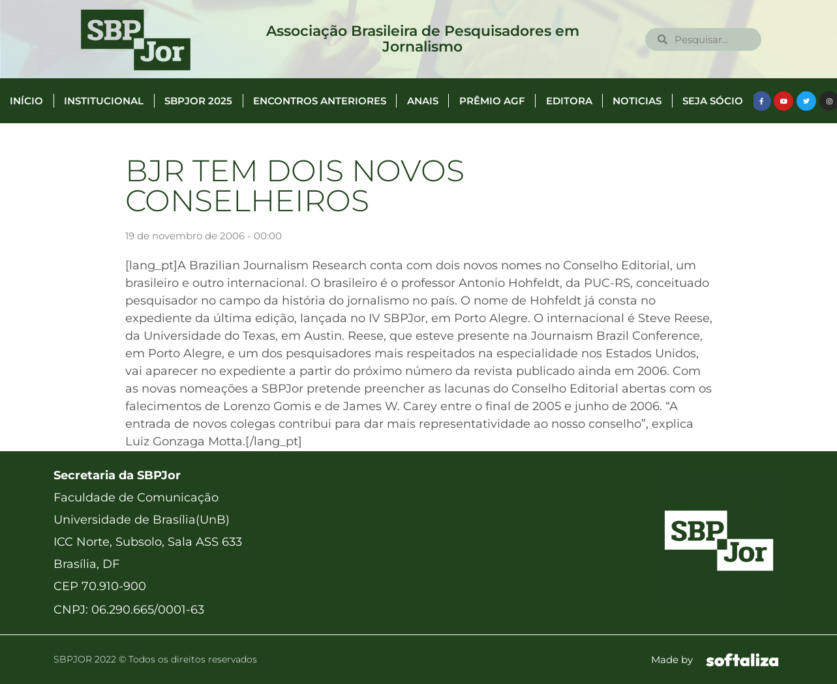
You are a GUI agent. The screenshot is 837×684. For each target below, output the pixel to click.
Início (26, 101)
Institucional (104, 101)
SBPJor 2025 (198, 101)
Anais (422, 101)
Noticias (637, 101)
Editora (569, 101)
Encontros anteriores (319, 101)
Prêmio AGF (492, 101)
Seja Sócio (712, 101)
